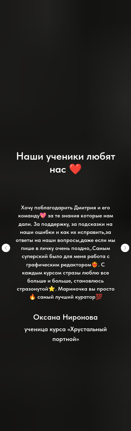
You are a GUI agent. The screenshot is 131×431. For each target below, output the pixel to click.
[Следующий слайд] (125, 248)
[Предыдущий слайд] (6, 248)
